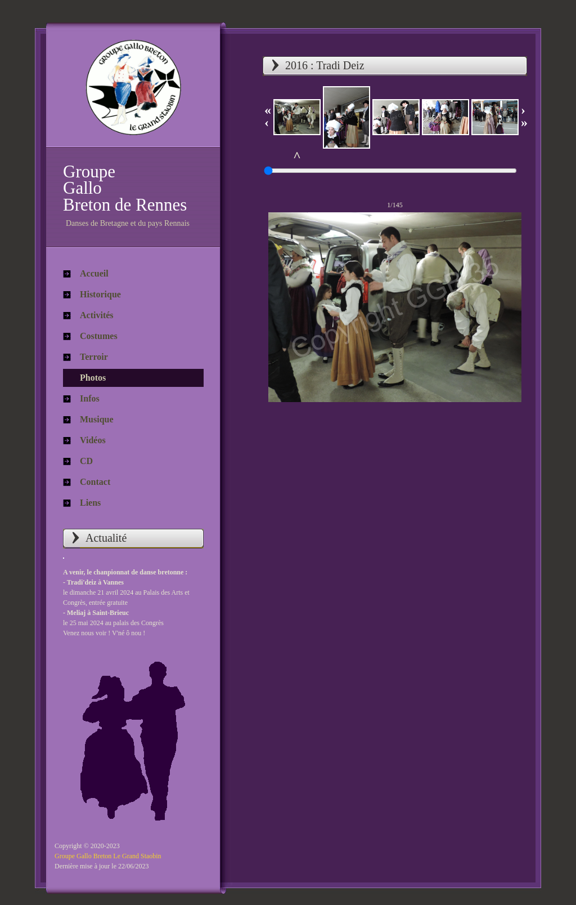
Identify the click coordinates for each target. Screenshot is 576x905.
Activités (97, 315)
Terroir (94, 357)
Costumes (99, 336)
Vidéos (93, 440)
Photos (93, 377)
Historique (100, 294)
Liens (90, 502)
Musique (97, 419)
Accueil (94, 273)
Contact (95, 482)
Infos (90, 398)
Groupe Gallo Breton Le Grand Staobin (108, 856)
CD (86, 461)
